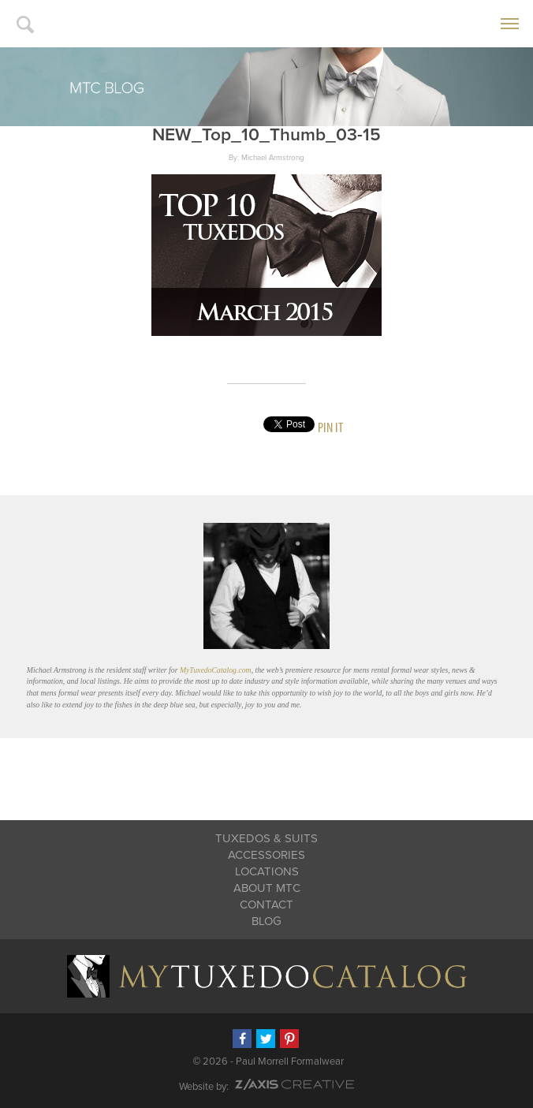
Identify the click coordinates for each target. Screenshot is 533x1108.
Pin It (330, 427)
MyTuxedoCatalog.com (216, 670)
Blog (266, 921)
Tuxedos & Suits (266, 838)
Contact (266, 904)
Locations (267, 871)
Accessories (266, 855)
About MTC (266, 888)
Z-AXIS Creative (294, 1084)
